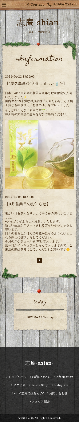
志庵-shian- (39, 22)
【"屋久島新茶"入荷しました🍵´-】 (36, 83)
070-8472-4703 (62, 4)
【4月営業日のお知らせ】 (27, 204)
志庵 (30, 417)
